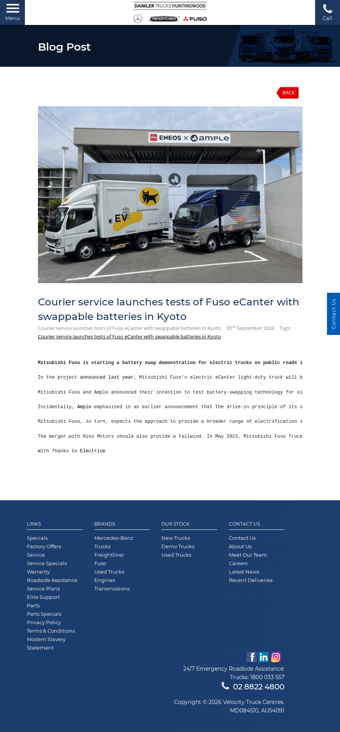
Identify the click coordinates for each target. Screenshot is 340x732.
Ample (84, 407)
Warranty (38, 572)
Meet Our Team (248, 555)
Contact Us (244, 524)
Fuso (100, 563)
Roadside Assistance (52, 580)
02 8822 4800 (253, 686)
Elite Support (43, 597)
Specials (37, 538)
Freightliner (109, 555)
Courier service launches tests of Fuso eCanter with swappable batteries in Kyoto (129, 336)
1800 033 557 (267, 677)
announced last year (107, 377)
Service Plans (43, 588)
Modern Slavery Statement (46, 643)
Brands (104, 524)
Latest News (244, 572)
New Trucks (175, 538)
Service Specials (47, 563)
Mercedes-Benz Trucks (113, 542)
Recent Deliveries (251, 580)
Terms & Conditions (51, 631)
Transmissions (112, 588)
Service (36, 555)
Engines (104, 580)
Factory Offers (44, 546)
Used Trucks (109, 572)
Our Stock (175, 524)
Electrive (92, 451)
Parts (33, 605)
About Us (240, 546)
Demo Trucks (177, 546)
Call (327, 12)
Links (34, 524)
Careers (238, 563)
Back (289, 92)
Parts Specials (44, 614)
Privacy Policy (44, 622)
